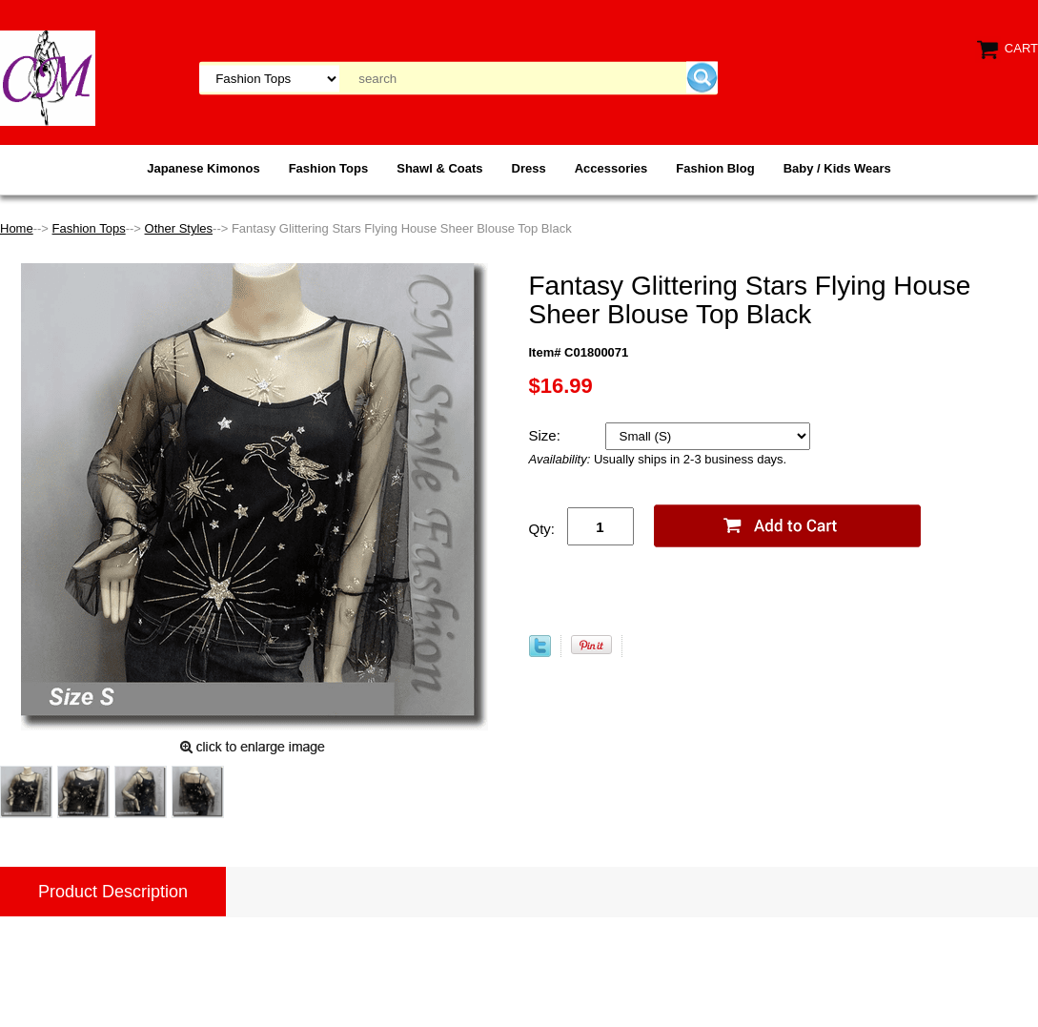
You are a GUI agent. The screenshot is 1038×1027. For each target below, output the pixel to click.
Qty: (542, 529)
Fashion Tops (329, 168)
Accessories (611, 168)
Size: (547, 435)
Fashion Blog (715, 168)
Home (16, 228)
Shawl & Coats (439, 168)
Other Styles (179, 228)
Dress (529, 168)
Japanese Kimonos (203, 168)
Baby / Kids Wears (837, 168)
